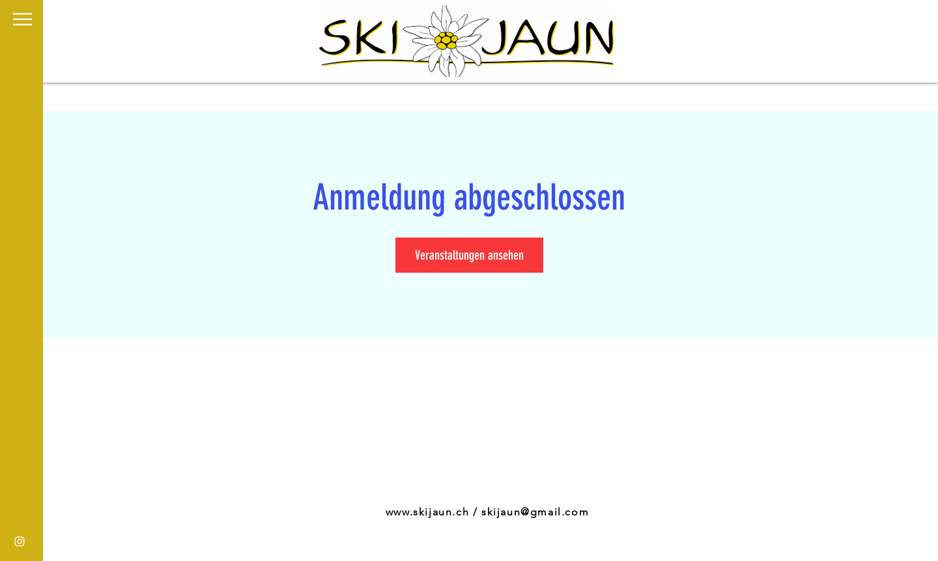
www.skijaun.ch (427, 512)
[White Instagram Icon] (19, 541)
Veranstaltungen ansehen (469, 255)
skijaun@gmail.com (535, 512)
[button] (22, 19)
